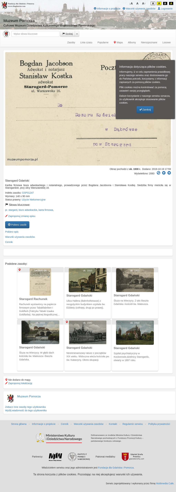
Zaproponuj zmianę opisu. (20, 216)
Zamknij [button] (145, 109)
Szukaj (67, 33)
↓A (131, 3)
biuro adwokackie (28, 210)
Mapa (118, 42)
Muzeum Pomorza (29, 396)
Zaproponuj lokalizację (18, 383)
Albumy (132, 42)
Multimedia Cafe (165, 483)
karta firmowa (46, 210)
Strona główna (19, 424)
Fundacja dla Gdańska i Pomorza (116, 467)
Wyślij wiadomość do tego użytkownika (26, 410)
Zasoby (71, 42)
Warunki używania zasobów (139, 8)
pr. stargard (11, 210)
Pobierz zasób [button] (17, 224)
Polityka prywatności (159, 424)
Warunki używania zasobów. (20, 237)
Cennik (9, 242)
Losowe (166, 42)
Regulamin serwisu (133, 424)
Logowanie (165, 8)
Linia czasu (86, 42)
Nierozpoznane (149, 42)
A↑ (144, 3)
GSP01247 (28, 192)
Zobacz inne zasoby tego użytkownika (25, 407)
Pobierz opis (11, 231)
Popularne (102, 42)
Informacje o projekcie (107, 8)
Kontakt (113, 424)
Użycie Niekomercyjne (34, 199)
